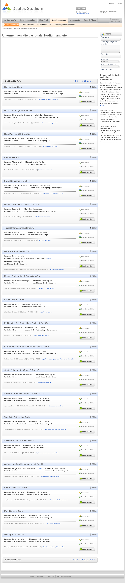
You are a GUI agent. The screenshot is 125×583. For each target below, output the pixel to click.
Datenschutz (50, 576)
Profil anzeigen (87, 101)
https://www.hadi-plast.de (50, 146)
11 (87, 81)
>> (95, 81)
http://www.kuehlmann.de (43, 217)
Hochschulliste (28, 25)
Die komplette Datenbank (65, 25)
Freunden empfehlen (87, 96)
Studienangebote (59, 20)
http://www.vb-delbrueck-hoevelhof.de (47, 453)
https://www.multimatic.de (41, 335)
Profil (102, 105)
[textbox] (110, 49)
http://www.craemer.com (53, 523)
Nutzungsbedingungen (64, 576)
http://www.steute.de (44, 382)
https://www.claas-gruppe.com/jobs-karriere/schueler (58, 359)
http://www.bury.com (46, 312)
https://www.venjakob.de (55, 406)
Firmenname (105, 37)
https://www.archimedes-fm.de (50, 476)
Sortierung (104, 59)
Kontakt (111, 3)
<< (69, 81)
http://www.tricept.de (45, 240)
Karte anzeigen (107, 69)
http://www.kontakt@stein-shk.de (48, 99)
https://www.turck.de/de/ (57, 269)
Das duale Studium (27, 20)
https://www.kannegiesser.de (49, 123)
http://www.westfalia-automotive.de (55, 429)
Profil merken (85, 92)
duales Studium (7, 28)
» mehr (49, 258)
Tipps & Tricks (90, 20)
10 (85, 81)
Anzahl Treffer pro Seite (108, 64)
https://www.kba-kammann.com (58, 500)
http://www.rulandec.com (46, 288)
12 (90, 81)
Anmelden (81, 8)
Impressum (40, 576)
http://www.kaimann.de (45, 170)
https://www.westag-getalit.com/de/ (53, 547)
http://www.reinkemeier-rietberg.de (53, 193)
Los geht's (10, 20)
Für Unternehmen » (115, 19)
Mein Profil (43, 20)
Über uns (119, 3)
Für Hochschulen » (115, 21)
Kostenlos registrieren (82, 13)
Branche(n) (104, 54)
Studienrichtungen (44, 25)
